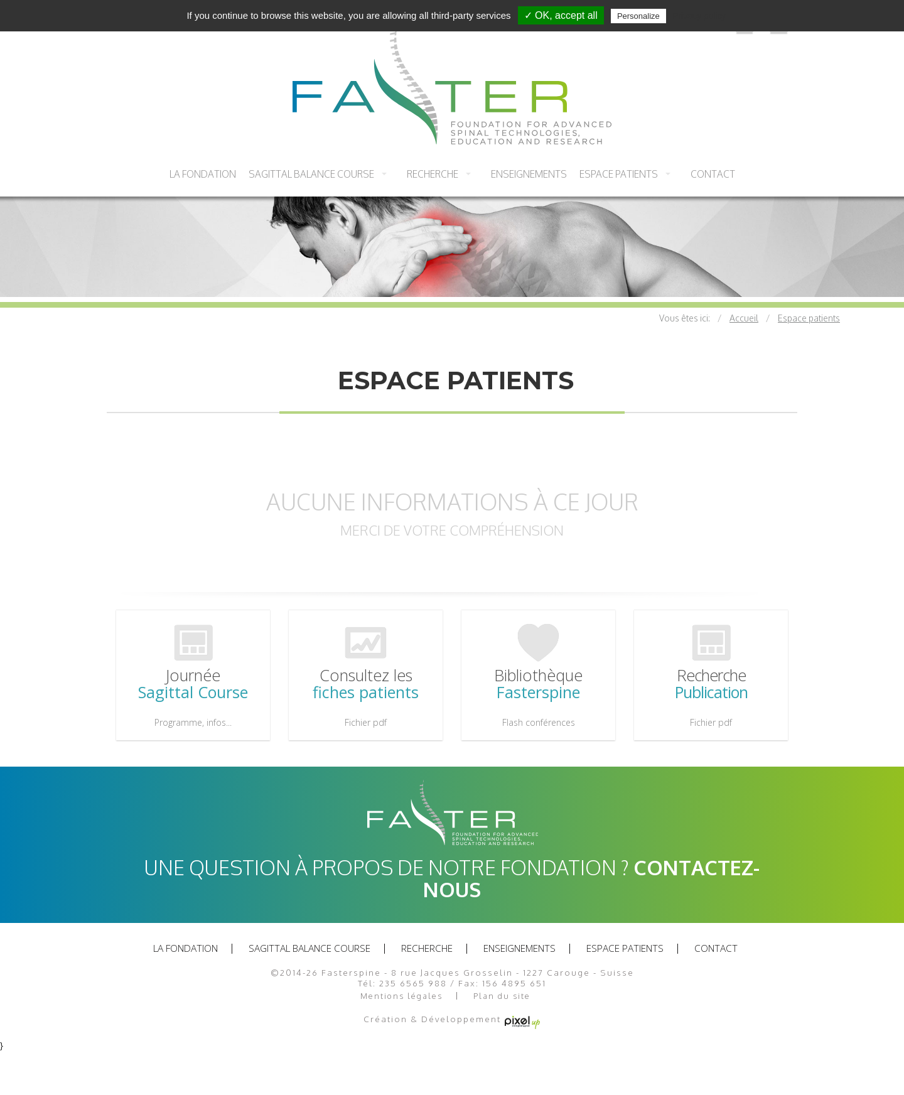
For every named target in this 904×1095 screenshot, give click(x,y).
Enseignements (529, 174)
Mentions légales (401, 996)
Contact (713, 174)
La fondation (203, 174)
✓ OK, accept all (561, 15)
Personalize (638, 16)
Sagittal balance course (311, 174)
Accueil (743, 318)
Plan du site (501, 996)
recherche (432, 174)
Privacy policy (699, 16)
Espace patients (618, 174)
